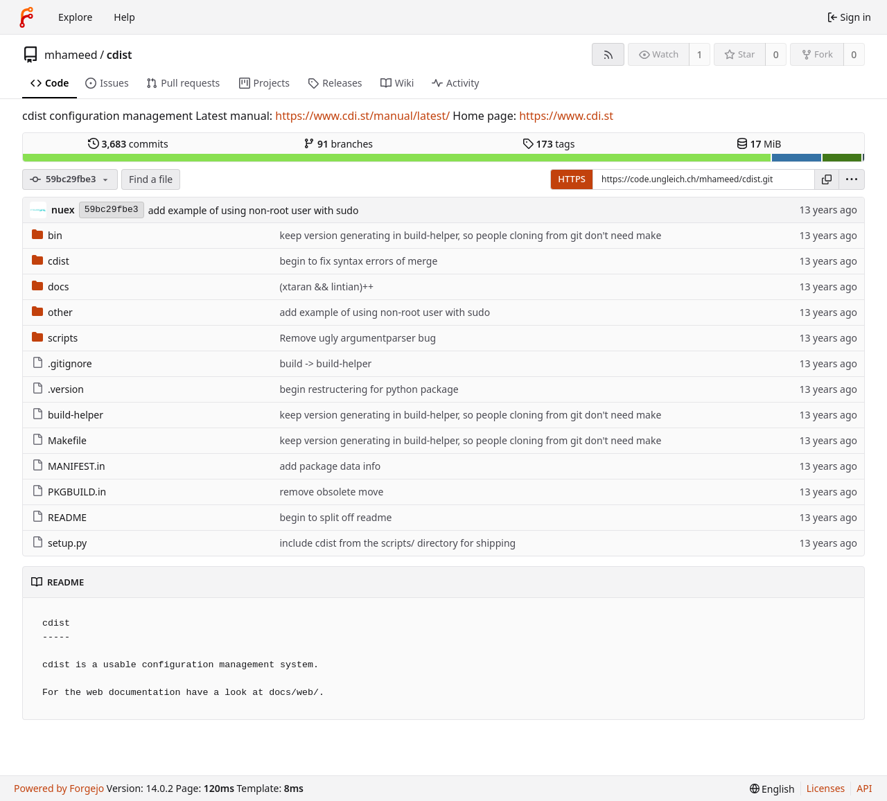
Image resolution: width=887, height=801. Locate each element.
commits (128, 143)
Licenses (826, 788)
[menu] (851, 179)
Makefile (59, 440)
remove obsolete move (331, 491)
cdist (119, 55)
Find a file (151, 179)
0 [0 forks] (854, 54)
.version (58, 389)
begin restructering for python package (368, 389)
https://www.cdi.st (566, 115)
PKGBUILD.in (69, 491)
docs (50, 286)
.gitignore (62, 363)
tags (548, 143)
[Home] (26, 17)
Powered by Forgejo (59, 788)
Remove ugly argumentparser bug (357, 337)
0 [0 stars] (776, 54)
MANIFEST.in (68, 466)
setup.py (59, 542)
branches (338, 143)
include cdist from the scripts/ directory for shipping (397, 542)
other (52, 312)
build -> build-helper (325, 363)
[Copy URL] (826, 179)
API (864, 788)
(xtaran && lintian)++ (326, 286)
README (59, 517)
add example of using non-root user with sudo (253, 210)
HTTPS (572, 179)
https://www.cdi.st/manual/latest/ (362, 115)
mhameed (71, 55)
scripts (55, 337)
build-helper (67, 414)
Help (124, 17)
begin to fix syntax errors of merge (358, 260)
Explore (75, 17)
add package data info (329, 466)
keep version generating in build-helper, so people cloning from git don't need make (470, 235)
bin (47, 235)
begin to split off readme (335, 517)
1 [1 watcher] (700, 54)
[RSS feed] (608, 54)
